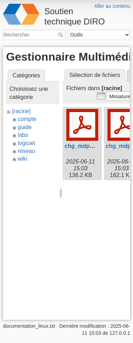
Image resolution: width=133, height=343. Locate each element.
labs (23, 135)
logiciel (26, 143)
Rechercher (61, 34)
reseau (26, 151)
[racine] (21, 111)
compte (27, 119)
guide (25, 127)
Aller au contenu (112, 6)
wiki (22, 159)
